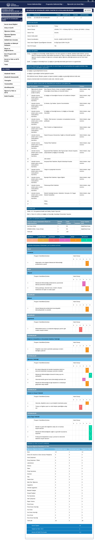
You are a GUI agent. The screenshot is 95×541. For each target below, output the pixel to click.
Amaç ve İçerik (8, 28)
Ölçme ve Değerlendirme (8, 49)
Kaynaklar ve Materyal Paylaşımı (11, 44)
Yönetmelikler (8, 84)
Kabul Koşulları (9, 96)
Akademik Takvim (9, 73)
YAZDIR (88, 10)
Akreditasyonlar (9, 87)
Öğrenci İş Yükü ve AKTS (10, 91)
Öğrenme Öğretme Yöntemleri (10, 35)
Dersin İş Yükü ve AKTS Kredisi (11, 60)
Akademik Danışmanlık (11, 77)
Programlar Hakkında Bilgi (54, 4)
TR (88, 1)
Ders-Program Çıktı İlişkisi (10, 55)
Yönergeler (7, 80)
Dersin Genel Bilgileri (11, 24)
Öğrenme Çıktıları (9, 31)
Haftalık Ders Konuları (11, 40)
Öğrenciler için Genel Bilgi (76, 4)
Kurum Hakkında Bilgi (34, 4)
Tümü (6, 64)
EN (92, 1)
